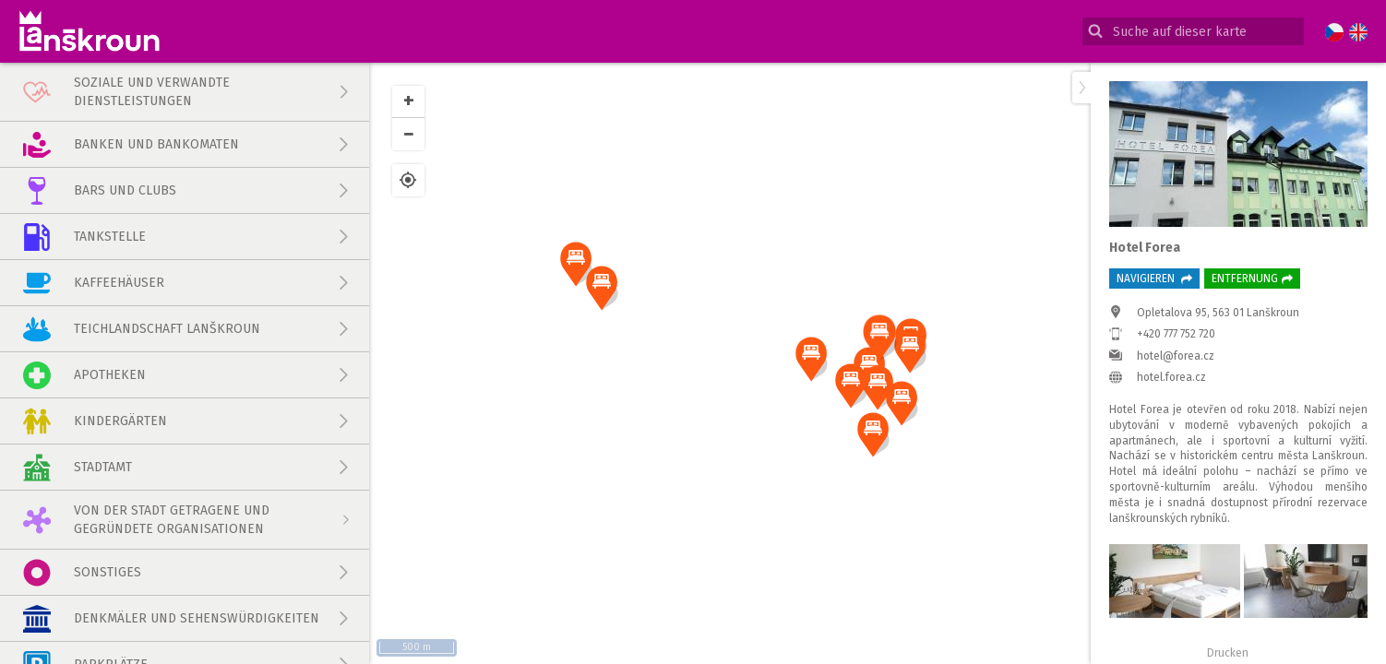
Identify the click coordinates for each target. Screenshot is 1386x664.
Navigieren (1154, 278)
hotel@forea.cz (1175, 356)
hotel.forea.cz (1171, 377)
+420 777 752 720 (1176, 333)
